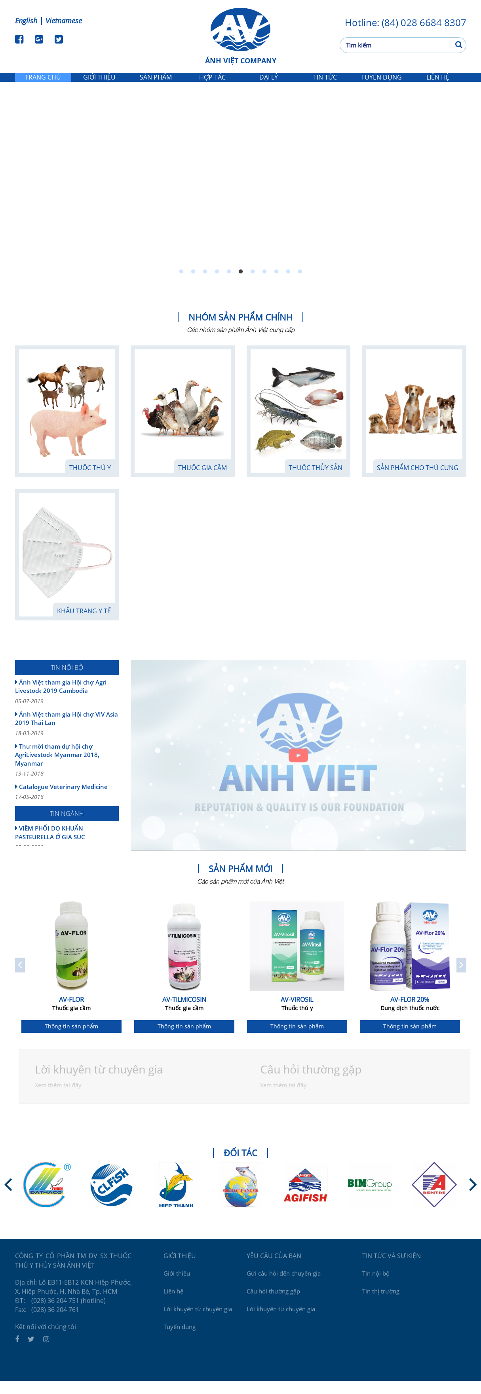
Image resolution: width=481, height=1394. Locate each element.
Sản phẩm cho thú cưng (417, 480)
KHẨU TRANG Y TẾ (84, 624)
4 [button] (217, 285)
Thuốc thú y (90, 480)
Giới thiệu (177, 1283)
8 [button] (264, 285)
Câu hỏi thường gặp (273, 1301)
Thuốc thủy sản (315, 480)
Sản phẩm (156, 83)
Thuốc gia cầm (202, 480)
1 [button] (181, 285)
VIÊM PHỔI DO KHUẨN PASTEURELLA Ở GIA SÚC (67, 850)
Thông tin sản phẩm (71, 1039)
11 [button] (300, 285)
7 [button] (253, 285)
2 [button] (193, 285)
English (26, 20)
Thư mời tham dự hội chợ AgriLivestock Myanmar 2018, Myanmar (67, 773)
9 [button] (276, 285)
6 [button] (241, 285)
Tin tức (325, 83)
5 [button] (229, 285)
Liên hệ (438, 83)
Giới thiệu (99, 83)
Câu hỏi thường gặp (314, 1082)
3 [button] (205, 285)
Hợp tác (212, 83)
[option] (240, 196)
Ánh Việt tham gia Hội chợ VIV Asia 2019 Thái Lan (67, 736)
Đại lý (268, 83)
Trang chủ (43, 83)
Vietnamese (64, 20)
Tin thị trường (380, 1301)
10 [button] (288, 285)
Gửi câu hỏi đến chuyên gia (284, 1283)
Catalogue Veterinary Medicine (67, 805)
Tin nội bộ (376, 1283)
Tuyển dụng (381, 83)
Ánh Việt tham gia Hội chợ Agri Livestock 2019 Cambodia (67, 704)
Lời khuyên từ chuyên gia (102, 1082)
